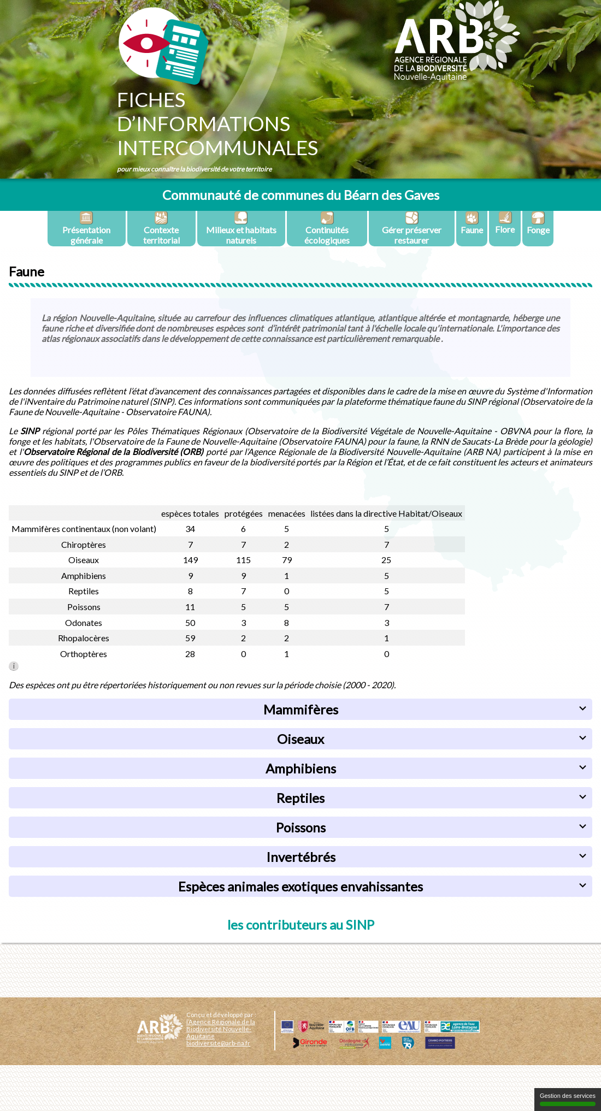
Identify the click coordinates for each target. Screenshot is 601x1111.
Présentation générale (86, 228)
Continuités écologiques (327, 228)
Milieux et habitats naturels (241, 228)
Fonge (538, 223)
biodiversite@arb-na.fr (218, 1043)
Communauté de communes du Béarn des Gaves (300, 195)
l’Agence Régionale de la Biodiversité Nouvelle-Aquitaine (220, 1028)
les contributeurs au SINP (300, 924)
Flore (505, 222)
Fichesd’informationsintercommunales (217, 123)
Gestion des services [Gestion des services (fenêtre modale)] (568, 1099)
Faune (472, 223)
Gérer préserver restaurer (411, 228)
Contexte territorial (161, 228)
